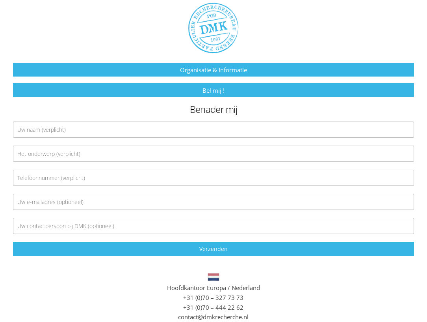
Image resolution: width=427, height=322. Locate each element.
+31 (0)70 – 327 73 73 (213, 297)
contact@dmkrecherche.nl (213, 317)
